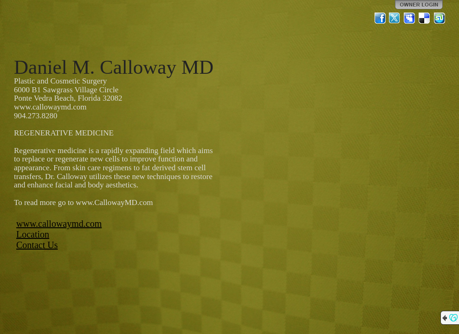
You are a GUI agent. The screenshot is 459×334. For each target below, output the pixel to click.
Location (32, 234)
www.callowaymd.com (59, 223)
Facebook (380, 18)
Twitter (394, 18)
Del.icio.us (424, 18)
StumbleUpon (439, 18)
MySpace (409, 18)
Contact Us (37, 245)
